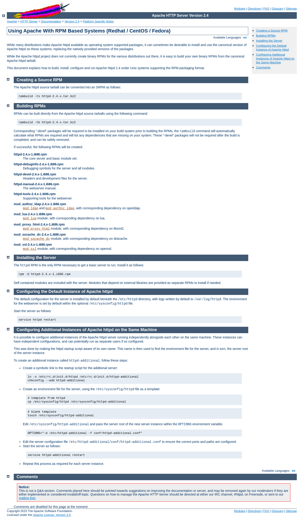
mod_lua (29, 218)
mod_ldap (30, 208)
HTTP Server (29, 21)
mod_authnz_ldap (59, 208)
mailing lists (27, 498)
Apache (12, 21)
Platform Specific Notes (98, 21)
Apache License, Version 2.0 (52, 515)
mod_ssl (29, 249)
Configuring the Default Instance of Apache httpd (272, 47)
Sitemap (291, 8)
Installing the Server (269, 40)
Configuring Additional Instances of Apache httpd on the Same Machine (275, 58)
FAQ (266, 8)
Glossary (277, 8)
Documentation (51, 21)
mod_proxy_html (36, 229)
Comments (263, 67)
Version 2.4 (72, 21)
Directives (254, 8)
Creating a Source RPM (271, 30)
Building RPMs (265, 35)
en (245, 37)
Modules (239, 8)
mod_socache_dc (36, 239)
